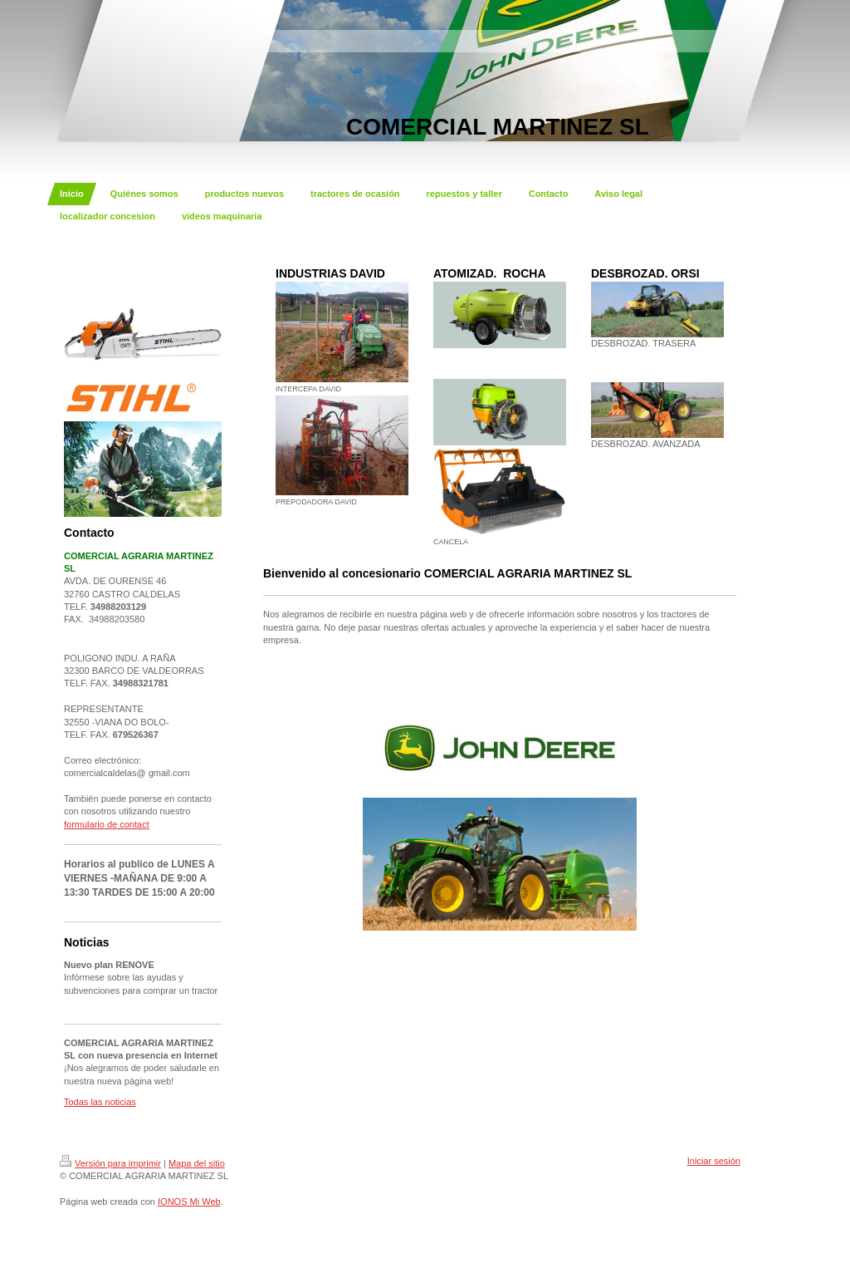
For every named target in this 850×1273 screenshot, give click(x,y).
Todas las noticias (100, 1102)
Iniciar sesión (713, 1161)
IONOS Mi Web (189, 1202)
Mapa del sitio (197, 1163)
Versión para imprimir (110, 1163)
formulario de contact (106, 824)
